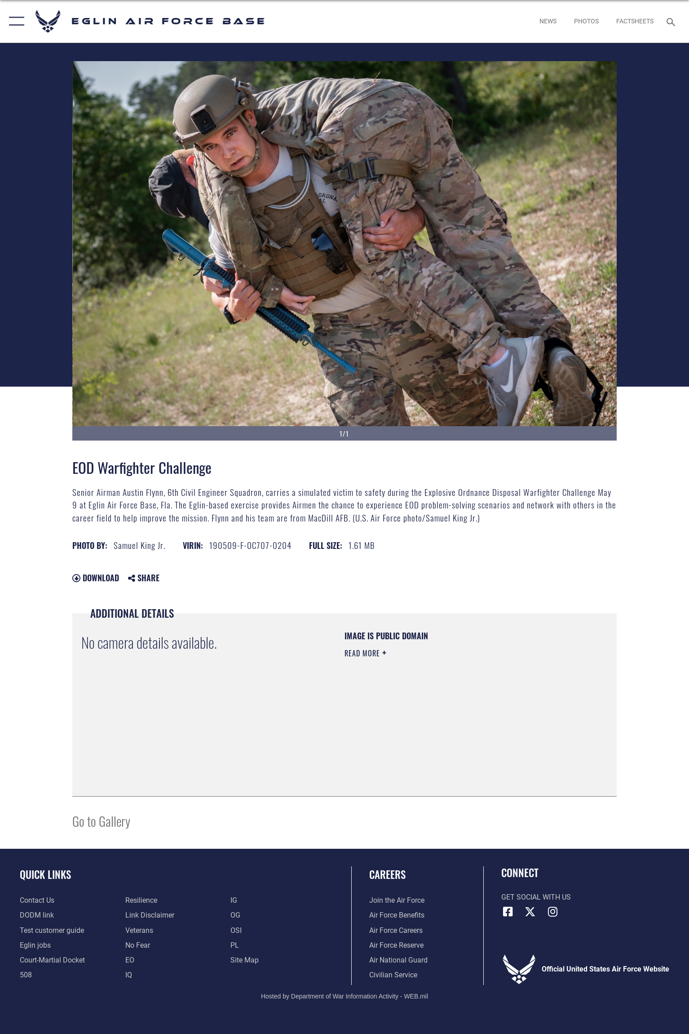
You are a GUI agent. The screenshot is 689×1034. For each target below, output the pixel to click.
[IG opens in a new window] (233, 900)
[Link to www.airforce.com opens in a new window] (396, 900)
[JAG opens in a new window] (52, 960)
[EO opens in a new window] (137, 945)
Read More (363, 653)
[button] (14, 21)
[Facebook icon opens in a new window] (508, 911)
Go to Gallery (101, 820)
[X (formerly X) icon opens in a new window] (530, 911)
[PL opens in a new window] (234, 945)
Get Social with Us (536, 897)
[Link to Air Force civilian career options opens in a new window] (393, 975)
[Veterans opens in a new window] (139, 930)
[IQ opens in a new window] (128, 975)
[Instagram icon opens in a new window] (552, 911)
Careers (387, 874)
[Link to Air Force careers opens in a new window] (396, 930)
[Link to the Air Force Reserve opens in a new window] (396, 945)
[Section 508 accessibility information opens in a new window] (26, 975)
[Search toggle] (672, 21)
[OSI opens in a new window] (236, 930)
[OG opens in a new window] (235, 915)
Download (95, 578)
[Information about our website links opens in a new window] (149, 915)
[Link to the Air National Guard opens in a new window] (398, 960)
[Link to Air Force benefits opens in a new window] (396, 915)
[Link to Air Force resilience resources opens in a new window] (141, 900)
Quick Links (45, 874)
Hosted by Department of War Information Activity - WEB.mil (344, 996)
